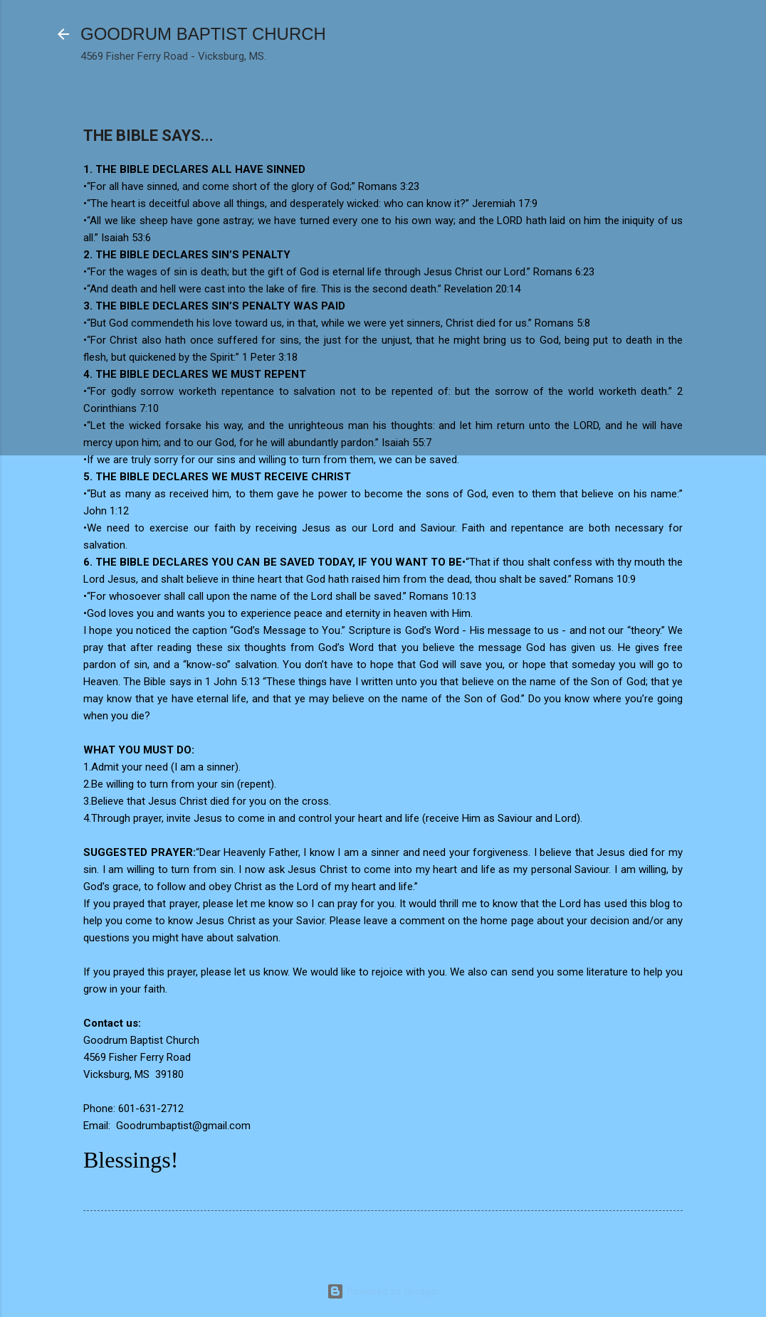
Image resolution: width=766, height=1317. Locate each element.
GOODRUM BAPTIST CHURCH (203, 33)
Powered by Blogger (383, 1291)
